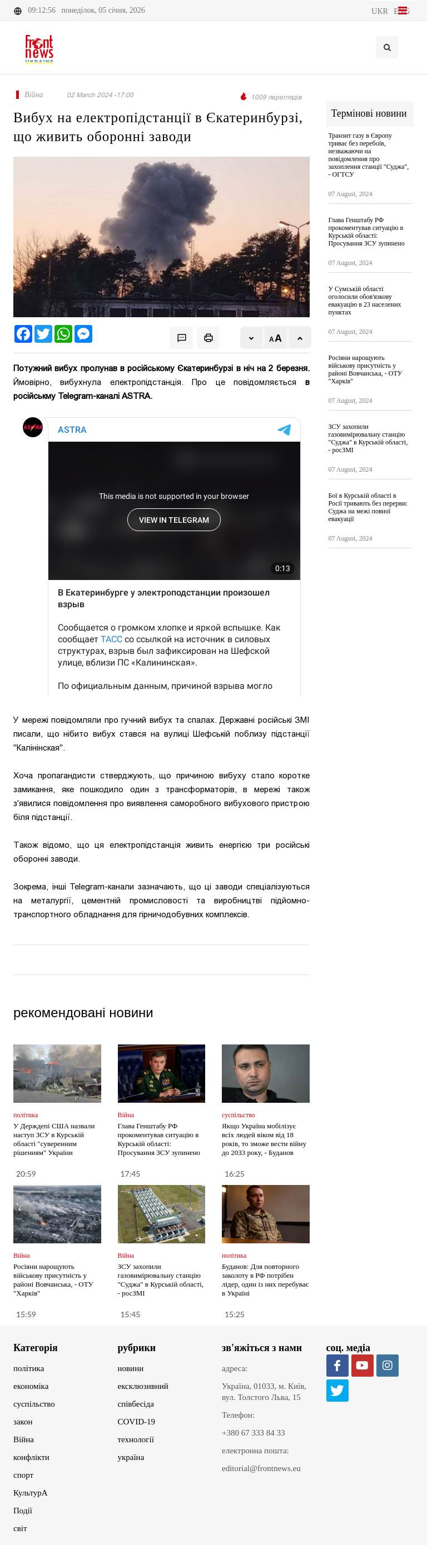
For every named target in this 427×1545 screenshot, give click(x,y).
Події (22, 1510)
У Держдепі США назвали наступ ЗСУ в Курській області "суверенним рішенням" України (54, 1139)
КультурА (30, 1492)
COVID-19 (137, 1421)
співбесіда (136, 1403)
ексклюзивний (143, 1386)
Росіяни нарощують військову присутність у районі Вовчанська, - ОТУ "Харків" (53, 1279)
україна (131, 1457)
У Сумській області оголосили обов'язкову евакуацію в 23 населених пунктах (365, 300)
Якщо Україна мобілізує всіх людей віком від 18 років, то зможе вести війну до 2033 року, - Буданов (264, 1139)
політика (28, 1368)
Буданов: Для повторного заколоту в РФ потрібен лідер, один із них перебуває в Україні (265, 1279)
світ (20, 1528)
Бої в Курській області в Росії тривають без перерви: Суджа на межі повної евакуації (368, 507)
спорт (23, 1475)
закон (23, 1421)
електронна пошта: (255, 1450)
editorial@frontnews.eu (261, 1468)
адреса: (235, 1368)
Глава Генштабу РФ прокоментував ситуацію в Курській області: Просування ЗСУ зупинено (159, 1139)
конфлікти (31, 1457)
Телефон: (238, 1415)
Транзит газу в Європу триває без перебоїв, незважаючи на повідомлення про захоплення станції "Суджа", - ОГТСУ (369, 155)
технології (136, 1439)
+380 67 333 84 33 (253, 1432)
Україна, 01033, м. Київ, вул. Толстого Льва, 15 (264, 1392)
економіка (30, 1386)
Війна (23, 1439)
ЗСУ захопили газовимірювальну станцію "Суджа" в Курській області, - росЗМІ (161, 1279)
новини (131, 1368)
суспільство (34, 1403)
